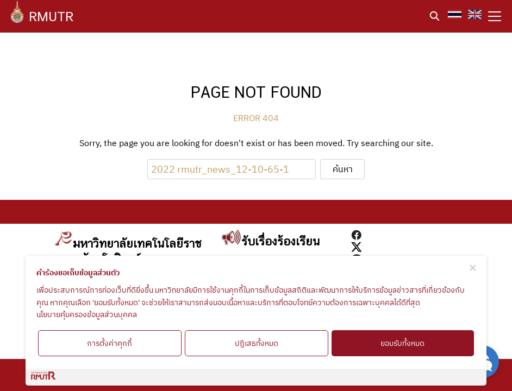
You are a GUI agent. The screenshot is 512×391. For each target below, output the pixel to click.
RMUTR (51, 16)
